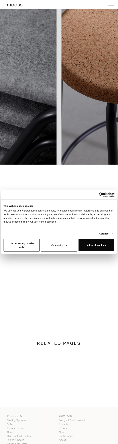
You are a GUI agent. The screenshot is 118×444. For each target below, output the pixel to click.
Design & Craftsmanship (72, 420)
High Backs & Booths (19, 436)
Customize (59, 245)
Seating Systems (16, 420)
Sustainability (66, 436)
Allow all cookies (96, 245)
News (62, 432)
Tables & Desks (15, 440)
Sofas (10, 424)
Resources (65, 428)
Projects (63, 424)
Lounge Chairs (15, 428)
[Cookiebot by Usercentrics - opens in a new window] (101, 194)
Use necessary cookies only (21, 245)
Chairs (10, 432)
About (62, 440)
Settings (104, 233)
